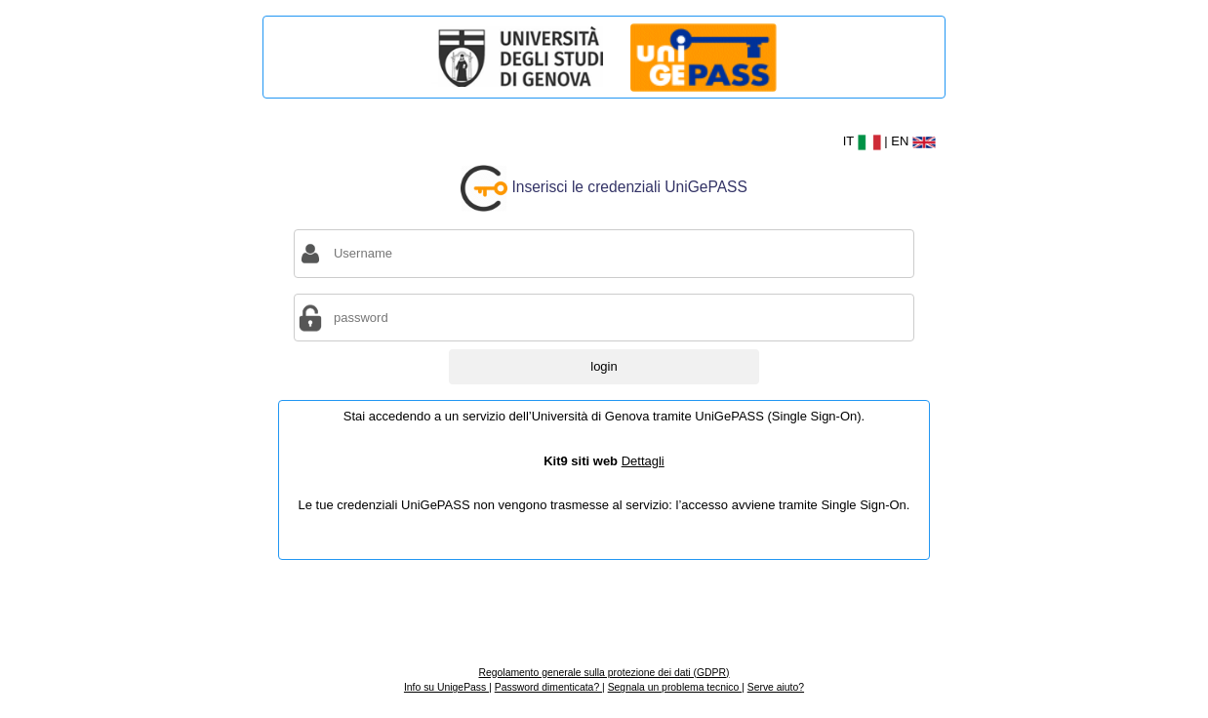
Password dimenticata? (548, 687)
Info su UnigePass (446, 687)
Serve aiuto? (775, 687)
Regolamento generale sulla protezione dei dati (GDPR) (603, 672)
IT (864, 141)
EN (913, 141)
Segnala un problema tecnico (675, 687)
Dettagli (643, 461)
